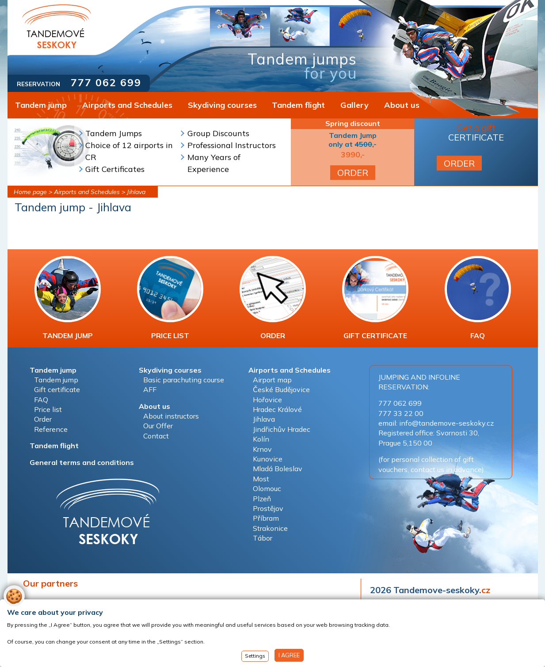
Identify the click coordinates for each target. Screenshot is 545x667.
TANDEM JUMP (67, 298)
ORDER (352, 172)
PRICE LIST (170, 298)
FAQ (478, 298)
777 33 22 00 (400, 413)
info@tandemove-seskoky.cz (446, 423)
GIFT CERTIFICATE (375, 298)
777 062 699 (106, 82)
